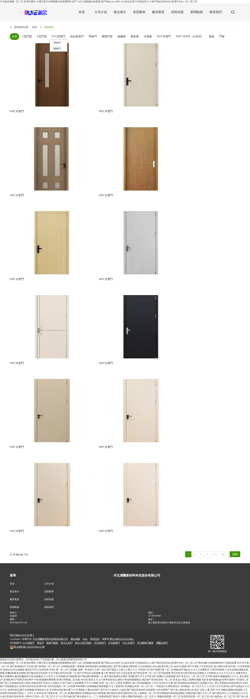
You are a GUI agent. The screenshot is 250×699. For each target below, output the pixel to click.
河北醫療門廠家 (145, 332)
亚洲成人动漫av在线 (201, 690)
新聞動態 (14, 296)
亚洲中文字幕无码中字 (103, 687)
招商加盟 (49, 288)
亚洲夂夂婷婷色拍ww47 (20, 697)
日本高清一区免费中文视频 (162, 687)
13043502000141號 (27, 336)
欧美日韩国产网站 (187, 687)
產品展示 (49, 27)
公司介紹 (49, 273)
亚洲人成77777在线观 (125, 683)
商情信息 (95, 328)
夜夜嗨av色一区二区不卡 (104, 690)
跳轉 (235, 243)
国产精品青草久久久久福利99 (131, 687)
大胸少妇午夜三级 (202, 683)
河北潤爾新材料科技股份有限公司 (50, 328)
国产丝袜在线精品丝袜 (209, 687)
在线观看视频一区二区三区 (138, 693)
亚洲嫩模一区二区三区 (36, 690)
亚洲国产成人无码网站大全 (99, 683)
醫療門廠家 (52, 332)
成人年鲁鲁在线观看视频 (77, 687)
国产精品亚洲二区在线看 (26, 687)
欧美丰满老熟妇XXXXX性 (176, 690)
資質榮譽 (49, 280)
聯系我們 (49, 296)
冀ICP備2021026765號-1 (22, 324)
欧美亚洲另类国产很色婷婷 (132, 690)
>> (207, 243)
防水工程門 (66, 332)
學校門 (40, 332)
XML (85, 328)
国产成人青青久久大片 (51, 687)
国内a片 (23, 683)
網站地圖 (75, 328)
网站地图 (202, 352)
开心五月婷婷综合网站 (219, 693)
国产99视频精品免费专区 (33, 693)
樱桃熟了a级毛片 (80, 690)
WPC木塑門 (128, 332)
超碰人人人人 (155, 690)
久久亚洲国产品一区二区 (166, 693)
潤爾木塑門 (162, 332)
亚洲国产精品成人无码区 (235, 687)
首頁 (34, 27)
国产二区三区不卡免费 (40, 683)
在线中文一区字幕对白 (11, 690)
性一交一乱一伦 (184, 683)
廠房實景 (14, 288)
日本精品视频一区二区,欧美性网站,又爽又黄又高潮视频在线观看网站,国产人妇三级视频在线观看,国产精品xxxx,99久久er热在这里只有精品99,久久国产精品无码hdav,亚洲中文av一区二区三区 (98, 1)
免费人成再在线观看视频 (194, 693)
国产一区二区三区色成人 (109, 693)
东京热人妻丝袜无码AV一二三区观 (156, 683)
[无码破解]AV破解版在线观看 (69, 683)
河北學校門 (100, 332)
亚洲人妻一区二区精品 (84, 693)
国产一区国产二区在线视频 (228, 690)
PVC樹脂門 (28, 332)
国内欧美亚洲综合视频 (59, 693)
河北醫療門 (114, 332)
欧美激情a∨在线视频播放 (47, 697)
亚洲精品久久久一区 (60, 690)
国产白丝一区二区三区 (225, 683)
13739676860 (154, 305)
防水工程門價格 (83, 332)
